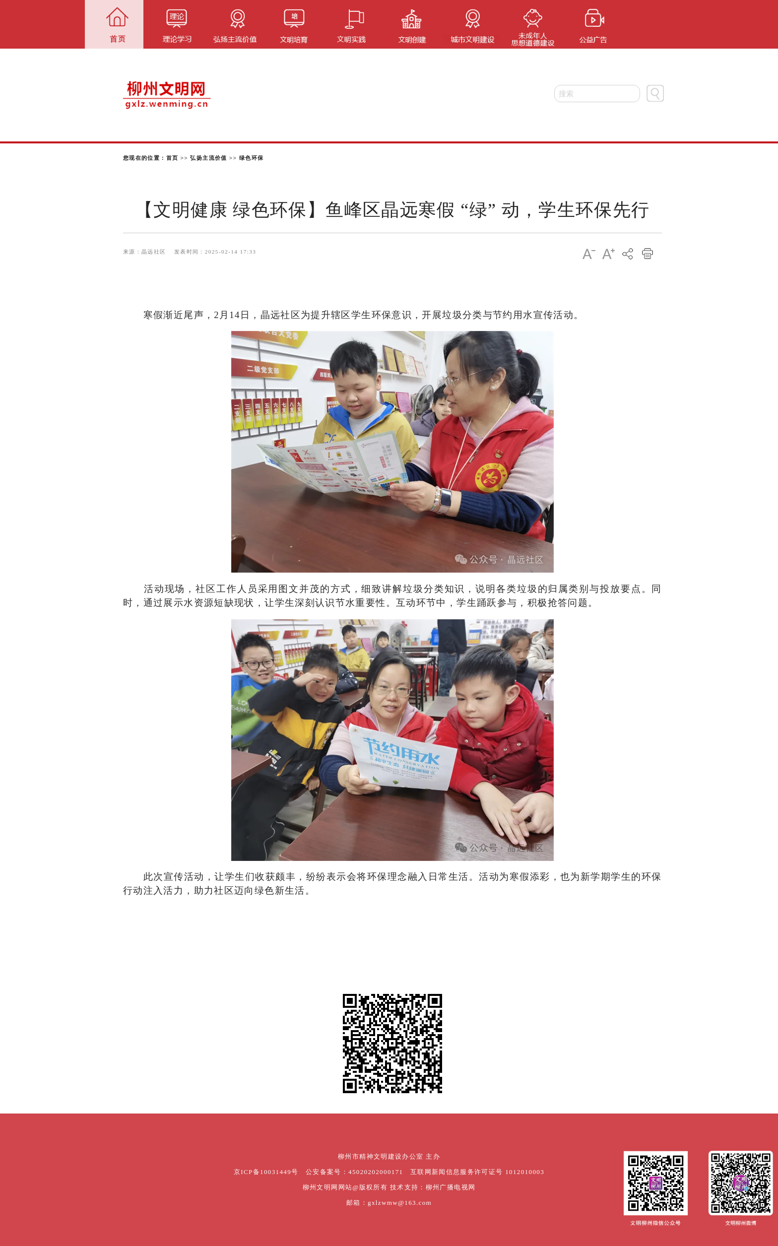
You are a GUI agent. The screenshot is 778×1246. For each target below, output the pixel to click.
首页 (172, 158)
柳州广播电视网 (451, 1187)
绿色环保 (251, 158)
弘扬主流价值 (208, 158)
